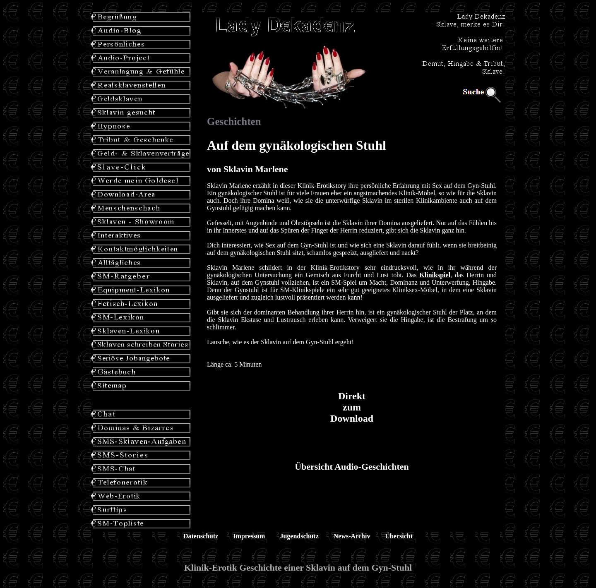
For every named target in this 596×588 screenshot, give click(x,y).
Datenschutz (200, 536)
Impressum (249, 536)
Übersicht (399, 536)
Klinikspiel (434, 274)
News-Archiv (352, 536)
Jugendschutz (299, 536)
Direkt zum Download (351, 407)
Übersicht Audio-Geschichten (352, 466)
